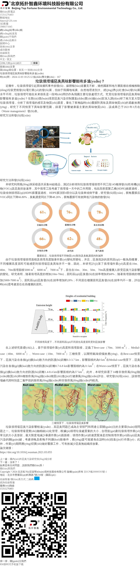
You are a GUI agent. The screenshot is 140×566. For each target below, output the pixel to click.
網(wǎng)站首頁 (8, 33)
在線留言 (5, 53)
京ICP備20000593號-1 (95, 471)
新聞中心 (5, 43)
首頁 (21, 70)
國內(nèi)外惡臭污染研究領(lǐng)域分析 (31, 459)
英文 (9, 59)
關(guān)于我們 (8, 36)
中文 (2, 59)
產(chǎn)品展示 (8, 40)
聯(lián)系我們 (7, 56)
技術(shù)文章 (7, 46)
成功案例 (5, 49)
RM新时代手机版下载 (12, 564)
